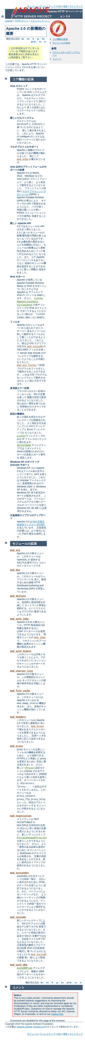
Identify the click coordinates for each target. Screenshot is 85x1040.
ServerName (24, 445)
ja (38, 39)
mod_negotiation (20, 816)
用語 (65, 6)
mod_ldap (39, 637)
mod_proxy (37, 726)
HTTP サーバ (21, 21)
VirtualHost (24, 305)
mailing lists (57, 1014)
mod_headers (18, 717)
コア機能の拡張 (60, 39)
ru (40, 41)
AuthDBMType (24, 968)
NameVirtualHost (27, 301)
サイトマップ (76, 6)
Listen (38, 298)
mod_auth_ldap (19, 619)
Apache (9, 21)
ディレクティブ (47, 6)
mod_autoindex (19, 873)
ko (43, 39)
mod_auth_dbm (18, 965)
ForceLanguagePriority (32, 837)
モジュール (32, 6)
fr (33, 39)
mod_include (35, 346)
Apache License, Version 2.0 (31, 1026)
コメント (57, 59)
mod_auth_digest (20, 651)
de (23, 39)
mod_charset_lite (21, 671)
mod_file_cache (20, 690)
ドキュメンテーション (41, 21)
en (28, 39)
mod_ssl (15, 550)
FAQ (59, 6)
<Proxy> (30, 768)
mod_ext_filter (27, 365)
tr (45, 41)
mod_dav (15, 570)
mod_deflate (18, 596)
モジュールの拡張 (61, 43)
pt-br (33, 41)
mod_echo (22, 159)
